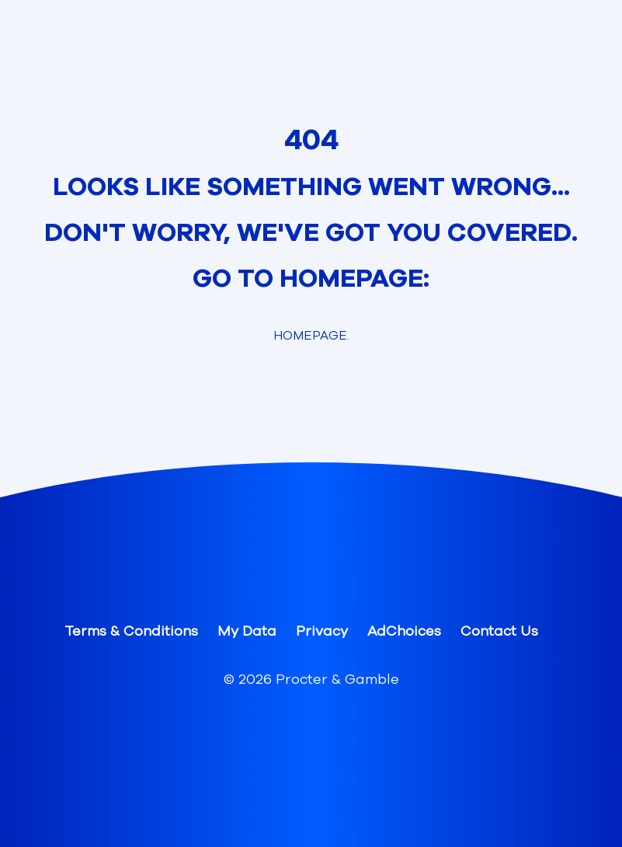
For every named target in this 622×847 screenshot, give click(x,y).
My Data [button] (246, 631)
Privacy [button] (322, 631)
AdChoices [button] (404, 631)
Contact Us (499, 631)
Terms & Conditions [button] (131, 631)
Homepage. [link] (311, 335)
